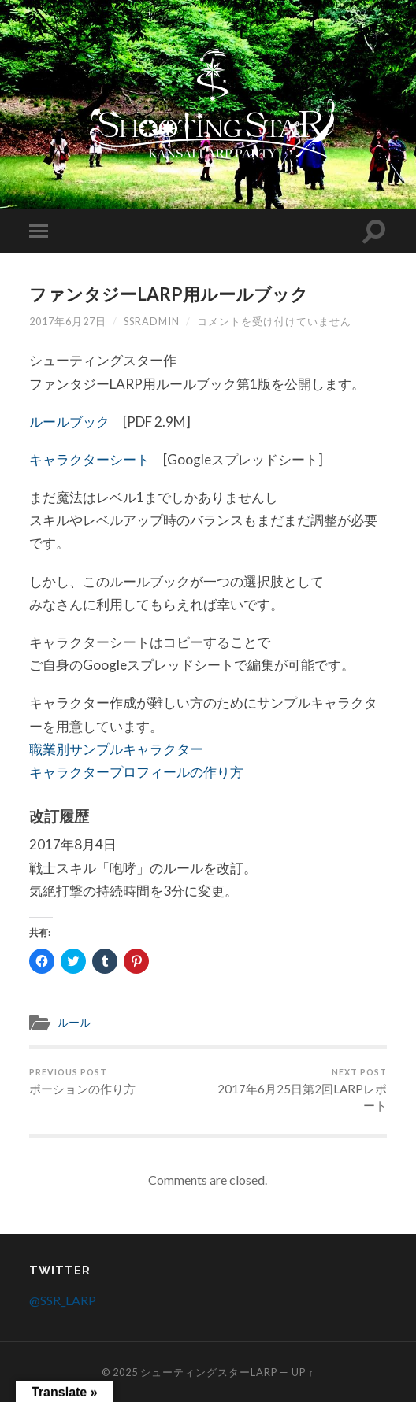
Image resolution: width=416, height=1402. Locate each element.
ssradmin (152, 321)
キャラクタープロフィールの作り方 (136, 772)
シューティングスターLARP (208, 1372)
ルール (74, 1022)
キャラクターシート (89, 459)
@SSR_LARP (62, 1300)
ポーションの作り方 (82, 1082)
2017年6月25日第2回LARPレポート (299, 1090)
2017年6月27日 (67, 321)
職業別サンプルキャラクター (116, 749)
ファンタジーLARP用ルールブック (168, 294)
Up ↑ (303, 1372)
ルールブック (69, 421)
